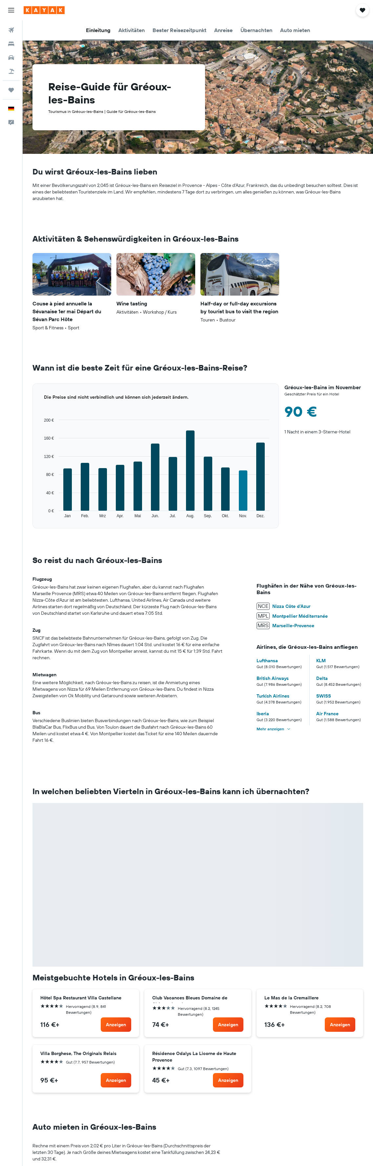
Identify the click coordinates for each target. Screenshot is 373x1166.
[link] (116, 1024)
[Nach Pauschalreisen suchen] (11, 71)
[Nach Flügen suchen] (11, 30)
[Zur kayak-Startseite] (44, 10)
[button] (11, 10)
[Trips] (11, 90)
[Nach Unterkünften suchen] (11, 43)
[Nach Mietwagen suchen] (11, 57)
